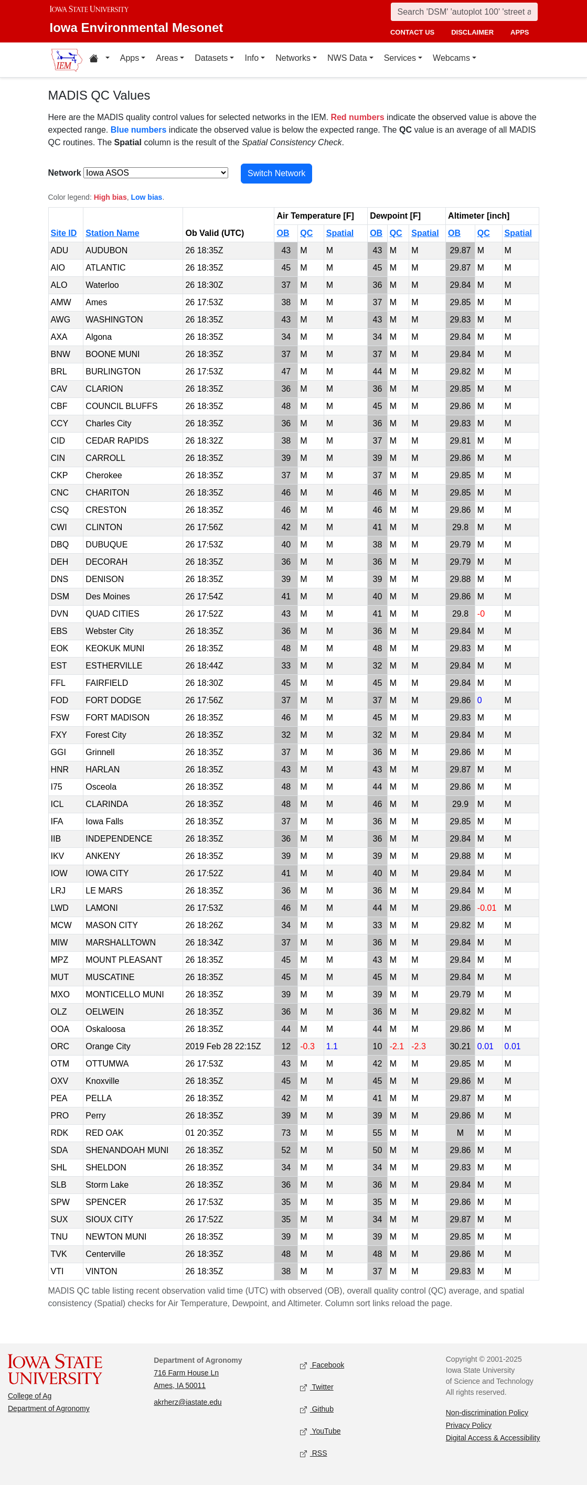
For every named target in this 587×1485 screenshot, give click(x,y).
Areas (167, 57)
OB (282, 233)
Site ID (64, 233)
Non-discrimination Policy (487, 1412)
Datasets (211, 57)
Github (317, 1410)
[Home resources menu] (99, 60)
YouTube (320, 1432)
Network (64, 172)
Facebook (322, 1365)
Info (251, 57)
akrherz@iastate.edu (187, 1402)
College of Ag (29, 1396)
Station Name (112, 233)
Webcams (451, 57)
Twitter (317, 1388)
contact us (412, 32)
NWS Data (347, 57)
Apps (129, 57)
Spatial (340, 233)
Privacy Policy (469, 1425)
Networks (293, 57)
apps (519, 32)
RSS (313, 1454)
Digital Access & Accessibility (493, 1438)
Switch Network (276, 173)
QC (306, 233)
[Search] (464, 12)
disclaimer (472, 32)
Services (400, 57)
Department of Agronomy (49, 1408)
